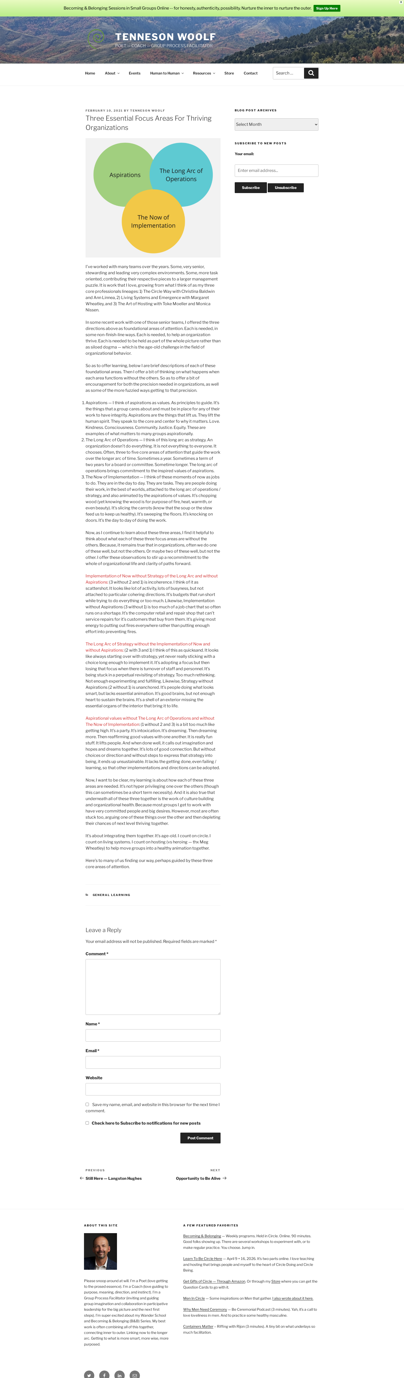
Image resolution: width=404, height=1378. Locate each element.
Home (90, 73)
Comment (97, 953)
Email (92, 1050)
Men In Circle (194, 1298)
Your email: (244, 154)
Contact (251, 73)
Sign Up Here (327, 8)
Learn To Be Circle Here (202, 1258)
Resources (204, 73)
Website (94, 1077)
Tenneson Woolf (165, 37)
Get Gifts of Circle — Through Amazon (214, 1281)
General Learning (112, 895)
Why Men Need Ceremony (205, 1309)
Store (229, 73)
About (112, 73)
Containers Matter (198, 1326)
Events (134, 73)
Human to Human (167, 73)
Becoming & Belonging (202, 1236)
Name (93, 1024)
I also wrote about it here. (292, 1298)
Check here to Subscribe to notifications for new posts (143, 1123)
